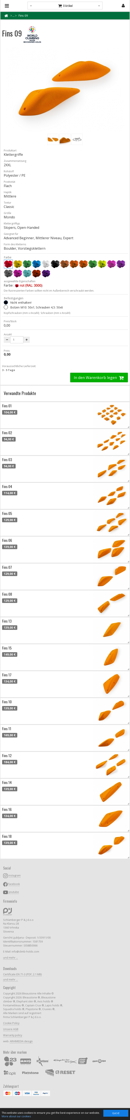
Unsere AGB (10, 1029)
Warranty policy (12, 1035)
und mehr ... (10, 957)
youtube (14, 892)
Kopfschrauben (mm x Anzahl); (22, 313)
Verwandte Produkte (20, 393)
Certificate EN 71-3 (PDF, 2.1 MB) (22, 974)
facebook (14, 884)
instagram (14, 875)
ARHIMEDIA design (21, 1041)
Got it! (115, 1113)
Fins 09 (23, 16)
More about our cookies (16, 1116)
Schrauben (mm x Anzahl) (55, 313)
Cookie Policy (11, 1023)
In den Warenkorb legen (99, 377)
